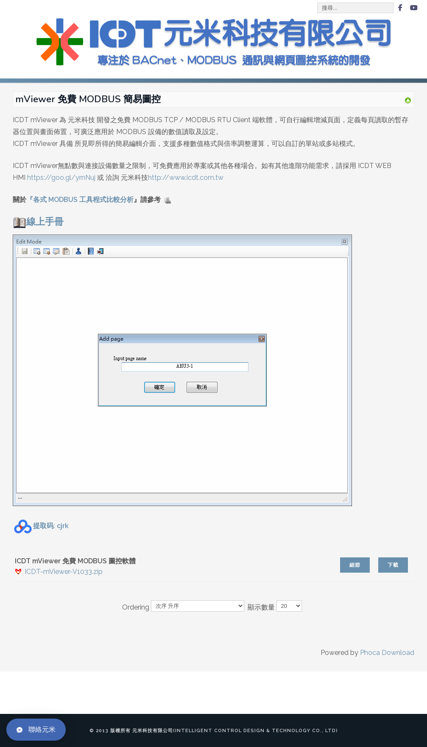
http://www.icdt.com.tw (185, 177)
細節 (354, 565)
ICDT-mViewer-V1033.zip (64, 572)
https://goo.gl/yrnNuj (61, 177)
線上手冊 (38, 221)
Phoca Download (387, 653)
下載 (393, 565)
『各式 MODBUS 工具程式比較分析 (80, 200)
